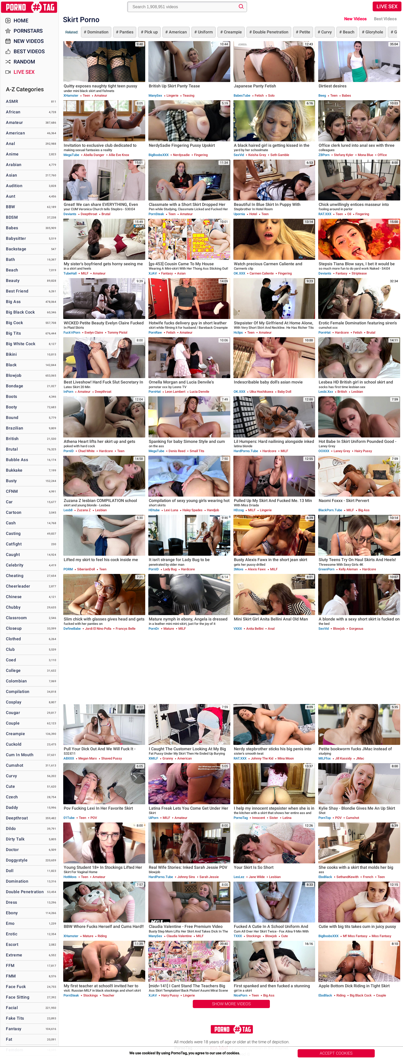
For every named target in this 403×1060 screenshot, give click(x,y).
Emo (10, 923)
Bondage (14, 385)
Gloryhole (373, 32)
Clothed (13, 638)
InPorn (68, 392)
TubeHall (70, 273)
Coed (11, 659)
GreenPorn (326, 569)
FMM (11, 976)
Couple (13, 723)
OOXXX (323, 451)
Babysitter (16, 238)
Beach (348, 32)
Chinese (14, 596)
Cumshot (14, 765)
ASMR (12, 101)
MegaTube (71, 155)
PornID (68, 451)
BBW (10, 206)
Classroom (16, 617)
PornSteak (156, 214)
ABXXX (68, 758)
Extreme (14, 955)
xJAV (153, 273)
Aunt (10, 196)
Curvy (326, 32)
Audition (14, 185)
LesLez (239, 877)
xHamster (70, 95)
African (13, 111)
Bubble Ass (17, 459)
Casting (13, 533)
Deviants (69, 214)
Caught (13, 554)
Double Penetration (270, 32)
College (13, 670)
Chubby (13, 607)
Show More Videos (231, 1003)
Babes (12, 227)
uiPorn (153, 818)
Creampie (232, 32)
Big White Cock (20, 343)
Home (21, 20)
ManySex (155, 95)
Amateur (14, 122)
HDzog (239, 510)
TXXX (238, 936)
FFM (10, 965)
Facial (12, 1007)
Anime (12, 154)
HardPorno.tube (246, 451)
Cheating (14, 575)
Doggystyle (17, 860)
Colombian (16, 681)
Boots (11, 396)
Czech (12, 796)
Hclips (238, 332)
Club (10, 649)
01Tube (69, 818)
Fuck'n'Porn (71, 332)
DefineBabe (72, 628)
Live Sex (387, 6)
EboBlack (325, 877)
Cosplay (14, 702)
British (12, 438)
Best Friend (17, 291)
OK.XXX (239, 273)
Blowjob (14, 375)
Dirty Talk (15, 839)
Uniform (205, 32)
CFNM (12, 491)
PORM (68, 569)
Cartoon (14, 512)
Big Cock (14, 322)
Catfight (14, 544)
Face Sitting (17, 997)
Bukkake (14, 470)
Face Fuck (16, 986)
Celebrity (15, 565)
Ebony (12, 912)
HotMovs (70, 877)
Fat (9, 1039)
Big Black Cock (20, 312)
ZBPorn (323, 155)
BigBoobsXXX (159, 155)
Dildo (11, 828)
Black (11, 364)
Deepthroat (17, 818)
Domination (97, 32)
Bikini (11, 354)
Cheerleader (18, 586)
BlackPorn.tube (330, 510)
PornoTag (241, 818)
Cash (11, 522)
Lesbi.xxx (325, 392)
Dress (11, 902)
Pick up (150, 32)
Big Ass (13, 301)
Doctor (12, 849)
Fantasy (14, 1028)
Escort (12, 944)
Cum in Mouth (19, 754)
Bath (10, 259)
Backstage (16, 248)
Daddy (12, 807)
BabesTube (242, 95)
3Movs (238, 569)
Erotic (11, 933)
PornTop (324, 818)
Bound (12, 417)
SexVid (239, 155)
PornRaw (155, 332)
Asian (11, 175)
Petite (304, 32)
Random (24, 62)
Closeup (14, 628)
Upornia (239, 214)
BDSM (12, 217)
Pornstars (28, 31)
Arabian (14, 164)
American (177, 32)
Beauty (13, 280)
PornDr (154, 628)
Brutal (12, 449)
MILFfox (324, 758)
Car (9, 501)
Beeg (322, 95)
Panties (125, 32)
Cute (10, 786)
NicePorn (240, 995)
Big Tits (13, 333)
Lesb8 (67, 510)
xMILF (153, 758)
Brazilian (14, 428)
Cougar (13, 712)
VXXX (238, 628)
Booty (11, 407)
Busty (11, 480)
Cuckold (14, 744)
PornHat (324, 332)
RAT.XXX (324, 214)
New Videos (355, 18)
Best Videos (29, 51)
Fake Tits (15, 1018)
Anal (10, 143)
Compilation (18, 691)
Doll (9, 870)
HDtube (154, 510)
